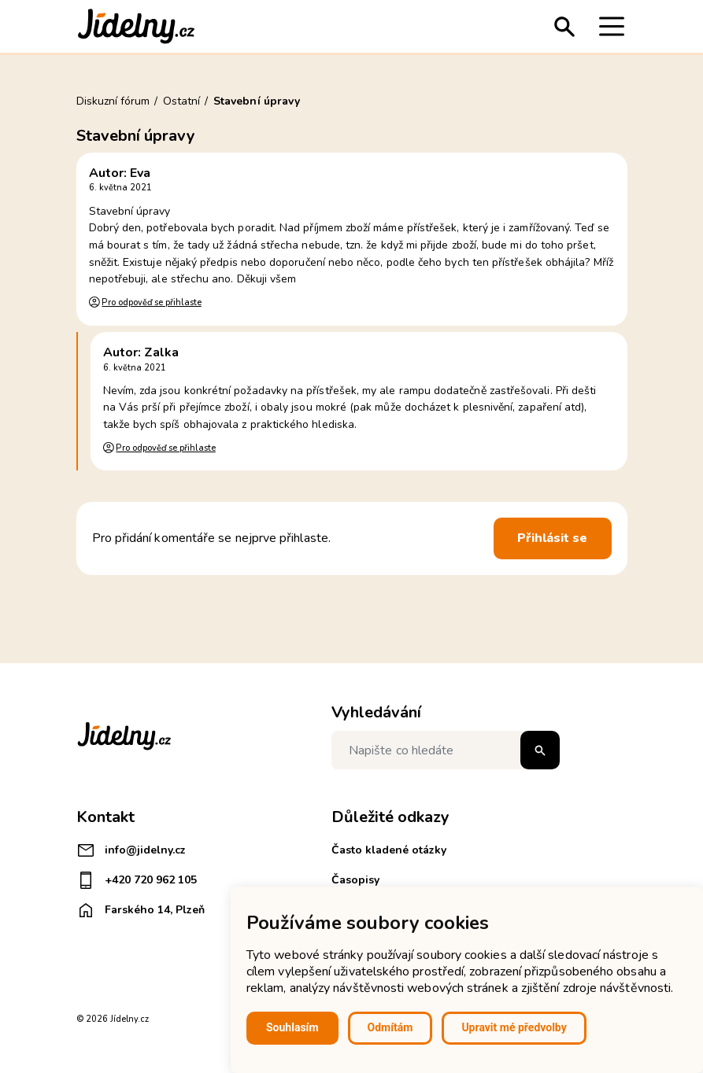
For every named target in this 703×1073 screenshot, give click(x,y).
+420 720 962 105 (136, 880)
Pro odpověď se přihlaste (151, 302)
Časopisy (355, 879)
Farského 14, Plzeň (140, 910)
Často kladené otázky (388, 850)
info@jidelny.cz (131, 850)
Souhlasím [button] (292, 1027)
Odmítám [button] (390, 1027)
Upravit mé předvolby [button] (513, 1027)
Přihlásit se (552, 538)
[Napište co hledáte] (445, 750)
